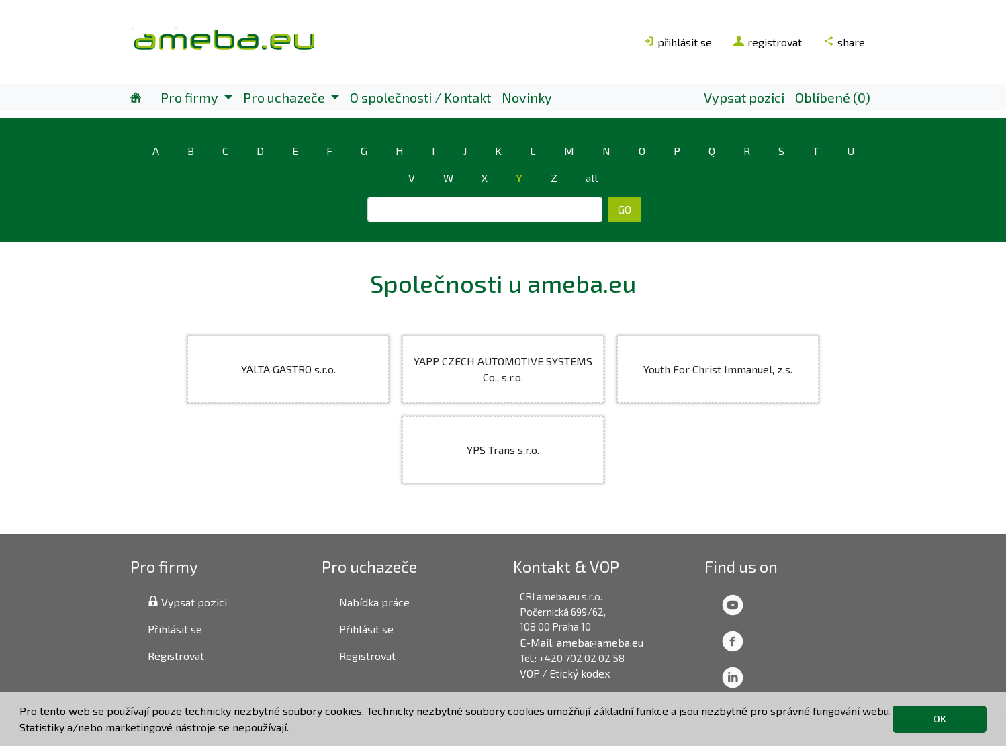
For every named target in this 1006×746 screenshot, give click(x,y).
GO (624, 209)
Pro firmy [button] (191, 97)
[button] (293, 729)
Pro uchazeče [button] (285, 97)
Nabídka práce (374, 602)
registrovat (767, 42)
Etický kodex (579, 673)
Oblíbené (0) (832, 97)
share (844, 42)
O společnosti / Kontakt (420, 97)
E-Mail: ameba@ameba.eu (581, 642)
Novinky (527, 97)
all (592, 177)
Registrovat (176, 655)
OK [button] (939, 719)
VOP (530, 673)
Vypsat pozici (744, 97)
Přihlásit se (175, 628)
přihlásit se (677, 42)
